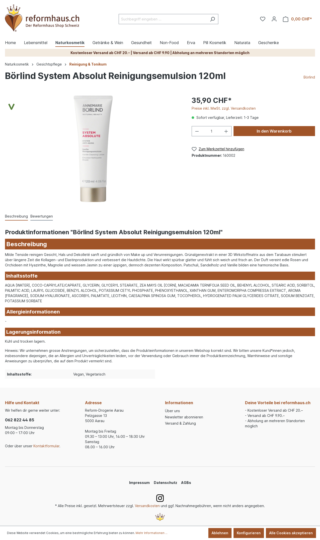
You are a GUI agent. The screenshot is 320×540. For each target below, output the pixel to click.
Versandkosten (147, 506)
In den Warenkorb (274, 131)
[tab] (16, 216)
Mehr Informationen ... (151, 533)
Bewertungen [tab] (41, 216)
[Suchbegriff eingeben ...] (163, 19)
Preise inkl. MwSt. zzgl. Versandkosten (224, 108)
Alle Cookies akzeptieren (291, 533)
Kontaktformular (46, 446)
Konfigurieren (249, 533)
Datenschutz (165, 482)
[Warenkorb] (297, 19)
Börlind (309, 77)
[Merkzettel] (262, 19)
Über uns (172, 411)
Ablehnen (220, 533)
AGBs (186, 482)
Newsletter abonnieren (184, 417)
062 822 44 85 (19, 419)
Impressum (139, 482)
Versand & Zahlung (180, 423)
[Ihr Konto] (274, 19)
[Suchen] (212, 19)
